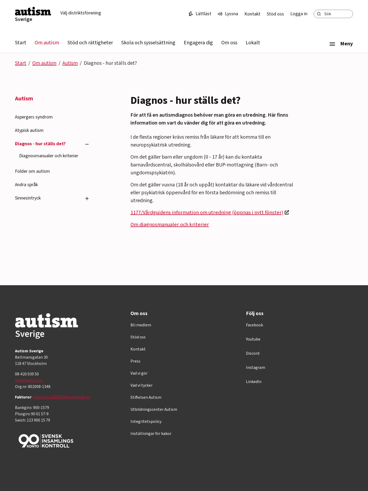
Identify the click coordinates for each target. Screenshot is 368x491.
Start (20, 42)
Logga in (298, 13)
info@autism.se (29, 380)
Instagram (255, 367)
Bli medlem (140, 325)
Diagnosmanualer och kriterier (48, 156)
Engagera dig (198, 42)
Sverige (23, 19)
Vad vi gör (139, 373)
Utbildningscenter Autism (153, 409)
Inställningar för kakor (150, 433)
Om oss (229, 42)
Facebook (254, 325)
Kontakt (252, 14)
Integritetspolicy (145, 421)
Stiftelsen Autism (145, 397)
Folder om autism (32, 171)
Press (135, 361)
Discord (252, 353)
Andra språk (26, 184)
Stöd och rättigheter (90, 42)
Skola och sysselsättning (148, 42)
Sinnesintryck (28, 198)
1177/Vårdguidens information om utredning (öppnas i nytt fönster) (206, 212)
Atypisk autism (29, 130)
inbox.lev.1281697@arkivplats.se (61, 397)
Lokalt (253, 42)
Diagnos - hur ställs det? (40, 144)
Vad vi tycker (141, 385)
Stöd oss (275, 14)
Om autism (47, 42)
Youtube (253, 339)
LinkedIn (253, 382)
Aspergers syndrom (34, 117)
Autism (70, 63)
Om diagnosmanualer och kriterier (169, 224)
